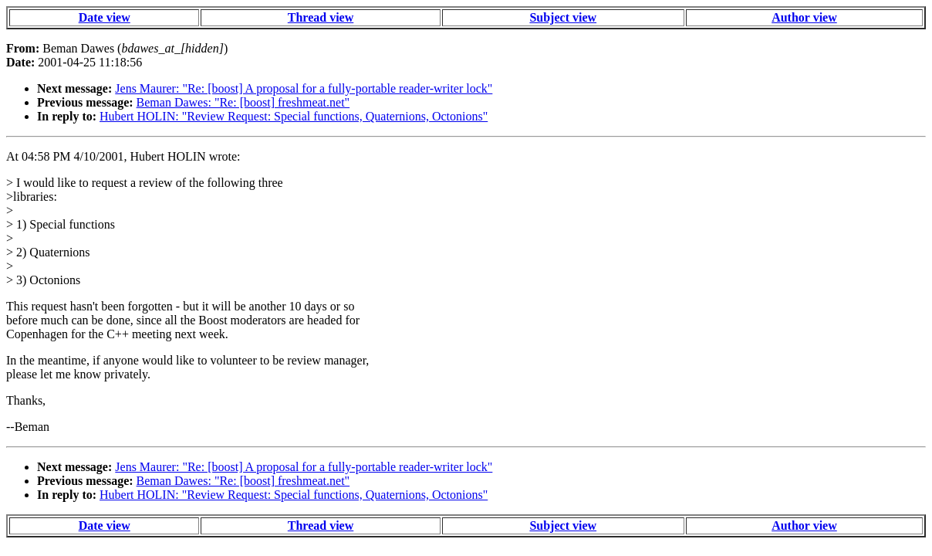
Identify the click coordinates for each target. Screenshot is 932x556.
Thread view (320, 17)
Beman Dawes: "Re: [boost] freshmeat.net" (243, 102)
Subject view (562, 17)
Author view (804, 17)
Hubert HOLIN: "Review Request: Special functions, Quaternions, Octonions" (294, 116)
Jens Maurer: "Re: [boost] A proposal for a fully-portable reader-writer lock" (303, 88)
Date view (104, 17)
